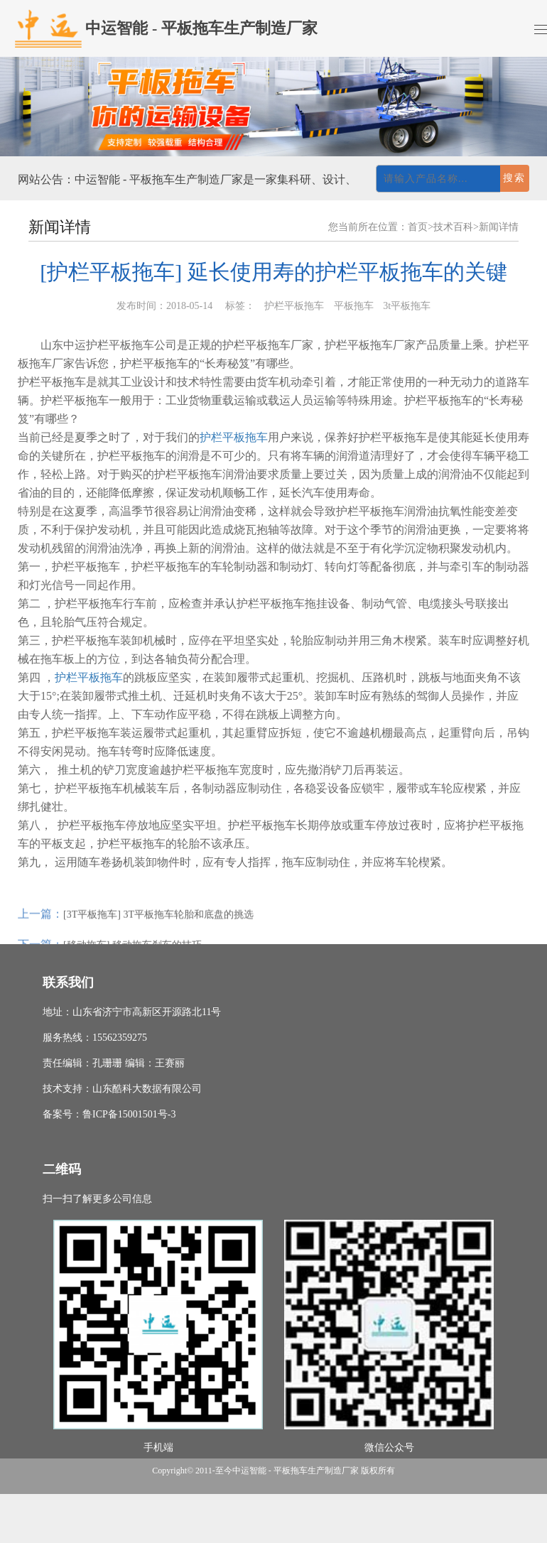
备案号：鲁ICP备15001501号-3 (109, 1114)
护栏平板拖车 (234, 437)
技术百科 (453, 227)
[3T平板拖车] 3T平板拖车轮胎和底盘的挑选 (158, 928)
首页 (418, 227)
